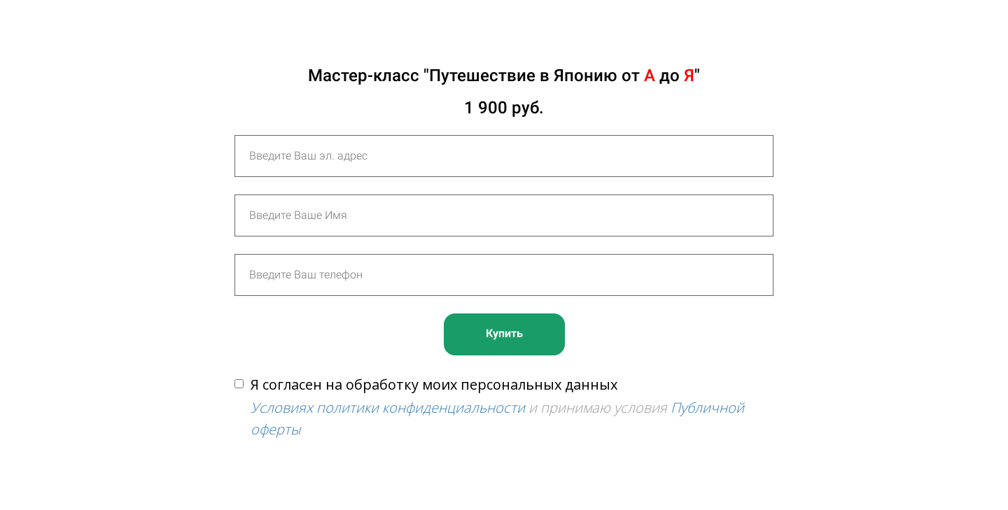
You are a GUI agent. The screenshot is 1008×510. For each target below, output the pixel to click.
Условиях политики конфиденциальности (388, 407)
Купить (504, 333)
